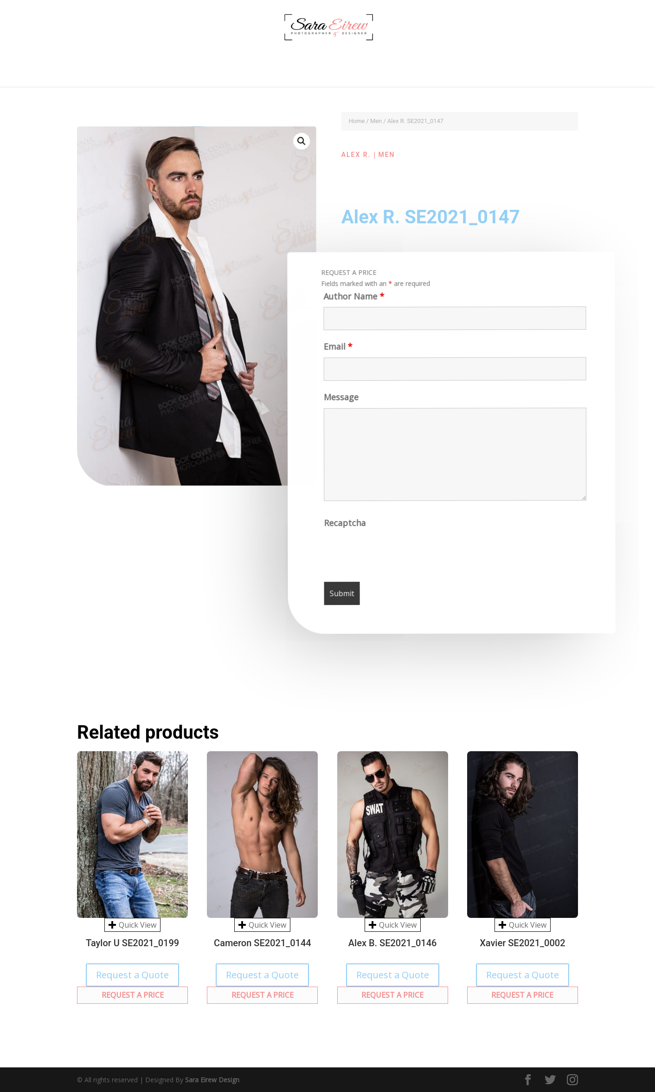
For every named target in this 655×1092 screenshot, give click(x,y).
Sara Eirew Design (212, 1079)
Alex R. (356, 154)
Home (357, 120)
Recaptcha (345, 526)
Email (336, 350)
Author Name (351, 299)
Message (340, 400)
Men (376, 120)
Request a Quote (132, 974)
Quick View (132, 925)
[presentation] (395, 554)
